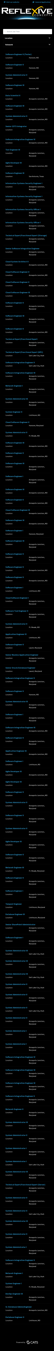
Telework (27, 44)
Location (27, 38)
